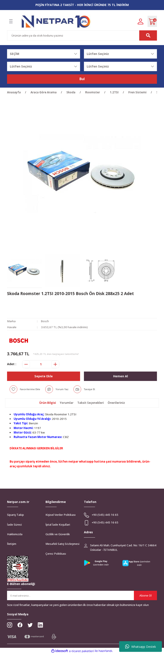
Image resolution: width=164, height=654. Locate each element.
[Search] (82, 35)
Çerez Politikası (55, 554)
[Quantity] (40, 364)
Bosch (45, 321)
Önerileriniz (116, 403)
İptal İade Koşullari (57, 524)
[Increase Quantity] (55, 364)
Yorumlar (66, 403)
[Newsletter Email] (82, 595)
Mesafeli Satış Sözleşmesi (62, 544)
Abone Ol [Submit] (145, 595)
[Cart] (152, 21)
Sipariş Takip (15, 515)
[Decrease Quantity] (26, 364)
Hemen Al (120, 376)
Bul (82, 79)
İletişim (11, 544)
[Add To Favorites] (25, 389)
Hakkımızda (14, 534)
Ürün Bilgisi (47, 403)
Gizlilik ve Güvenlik (57, 534)
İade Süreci (14, 524)
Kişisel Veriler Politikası (60, 515)
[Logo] (56, 21)
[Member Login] (140, 21)
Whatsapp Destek (140, 646)
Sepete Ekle (43, 376)
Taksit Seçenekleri (90, 403)
